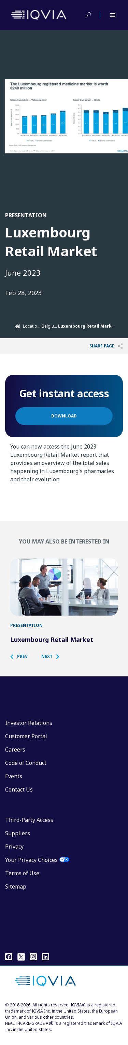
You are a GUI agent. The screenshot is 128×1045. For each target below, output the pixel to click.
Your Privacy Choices (31, 866)
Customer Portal (26, 743)
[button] (22, 663)
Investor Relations (28, 729)
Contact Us (19, 796)
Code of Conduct (25, 769)
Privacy (14, 853)
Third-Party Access (29, 826)
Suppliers (17, 840)
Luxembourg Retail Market (51, 646)
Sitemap (15, 893)
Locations (32, 326)
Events (13, 783)
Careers (15, 756)
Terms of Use (22, 880)
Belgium (50, 326)
